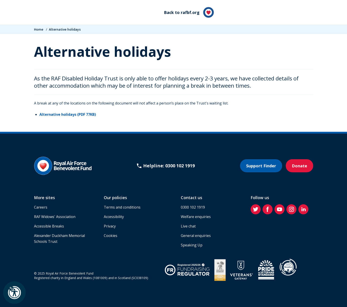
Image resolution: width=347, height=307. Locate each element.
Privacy (110, 226)
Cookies (110, 235)
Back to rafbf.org (189, 12)
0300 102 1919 (193, 207)
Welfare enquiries (196, 216)
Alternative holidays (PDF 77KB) (67, 114)
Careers (40, 207)
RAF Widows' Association (54, 216)
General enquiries (196, 235)
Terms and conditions (122, 207)
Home (38, 29)
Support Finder (261, 165)
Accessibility (114, 216)
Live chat (188, 226)
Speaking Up (191, 245)
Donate (299, 165)
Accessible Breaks (49, 226)
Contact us (191, 197)
